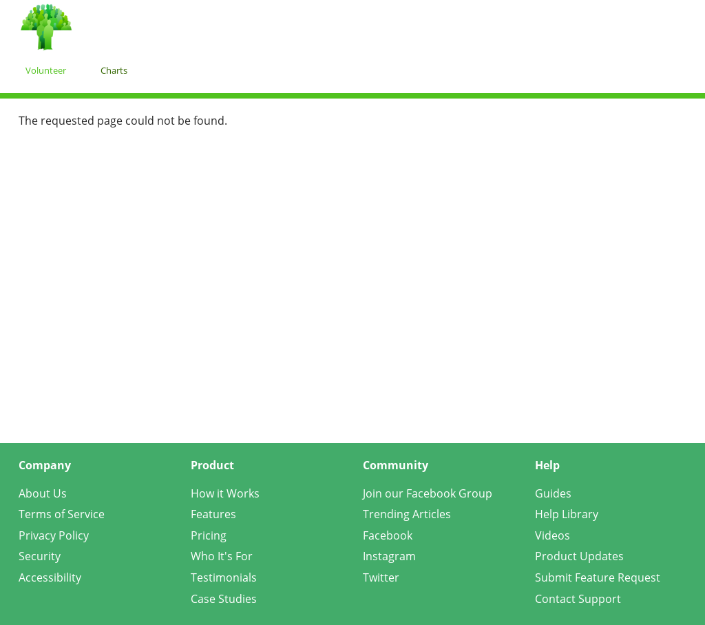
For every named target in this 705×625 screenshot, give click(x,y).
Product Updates (579, 556)
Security (40, 556)
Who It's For (222, 556)
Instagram (389, 556)
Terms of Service (62, 514)
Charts (114, 70)
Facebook (387, 535)
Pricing (209, 535)
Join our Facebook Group (427, 493)
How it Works (225, 493)
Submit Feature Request (597, 577)
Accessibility (50, 577)
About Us (43, 493)
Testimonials (224, 577)
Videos (552, 535)
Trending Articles (407, 514)
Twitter (381, 577)
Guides (553, 493)
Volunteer (45, 70)
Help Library (566, 514)
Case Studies (224, 598)
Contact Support (578, 598)
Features (213, 514)
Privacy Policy (54, 535)
